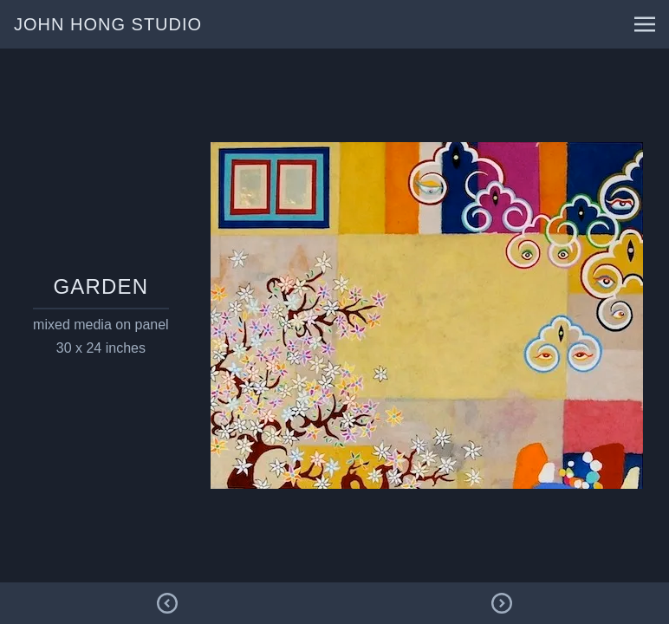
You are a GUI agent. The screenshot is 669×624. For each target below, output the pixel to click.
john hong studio (108, 24)
